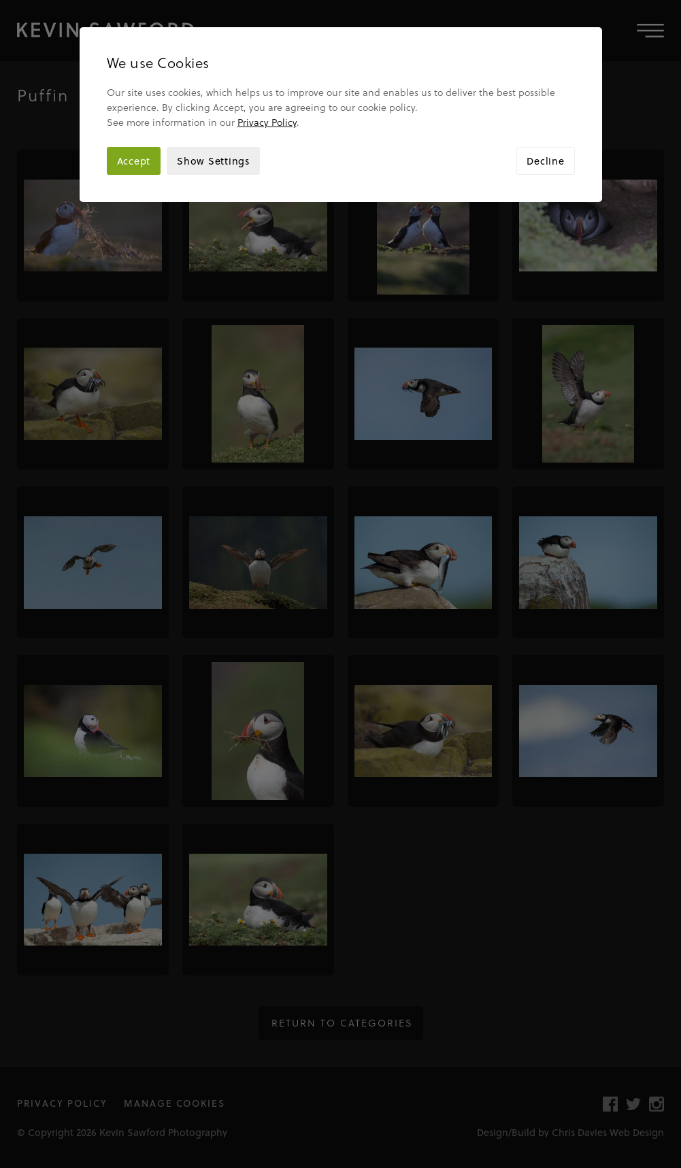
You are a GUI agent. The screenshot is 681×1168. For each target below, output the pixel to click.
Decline (545, 161)
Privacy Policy (267, 122)
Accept (134, 161)
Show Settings (213, 161)
